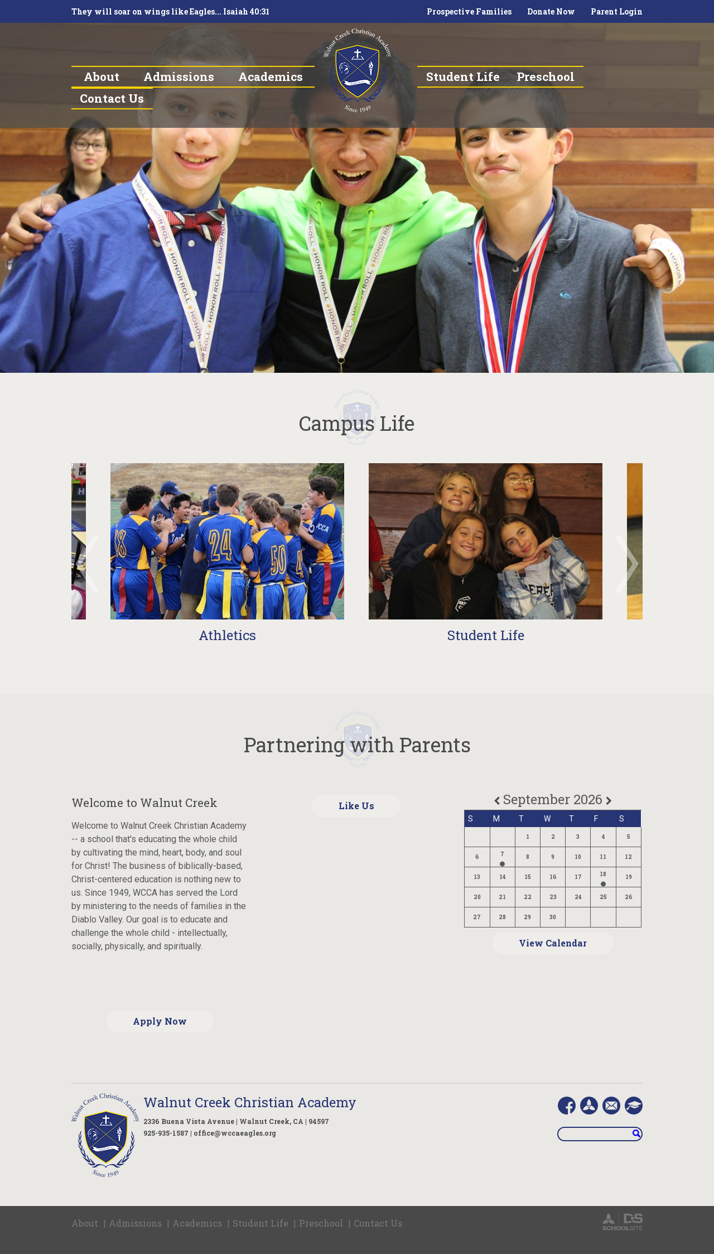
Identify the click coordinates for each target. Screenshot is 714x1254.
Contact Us (378, 1223)
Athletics (227, 635)
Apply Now (160, 1021)
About (84, 1223)
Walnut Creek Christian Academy (249, 1102)
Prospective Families (469, 11)
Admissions (135, 1223)
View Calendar (553, 943)
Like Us (356, 805)
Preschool (321, 1223)
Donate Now (551, 11)
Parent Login (617, 11)
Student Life (485, 635)
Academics (197, 1223)
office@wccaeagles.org (235, 1132)
